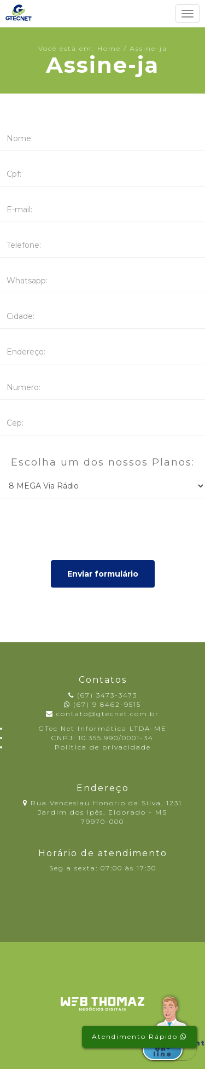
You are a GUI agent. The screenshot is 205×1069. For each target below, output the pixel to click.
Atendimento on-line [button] (165, 1048)
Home (109, 48)
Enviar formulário (102, 574)
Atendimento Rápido (139, 1036)
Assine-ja (148, 48)
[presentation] (83, 528)
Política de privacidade (103, 747)
